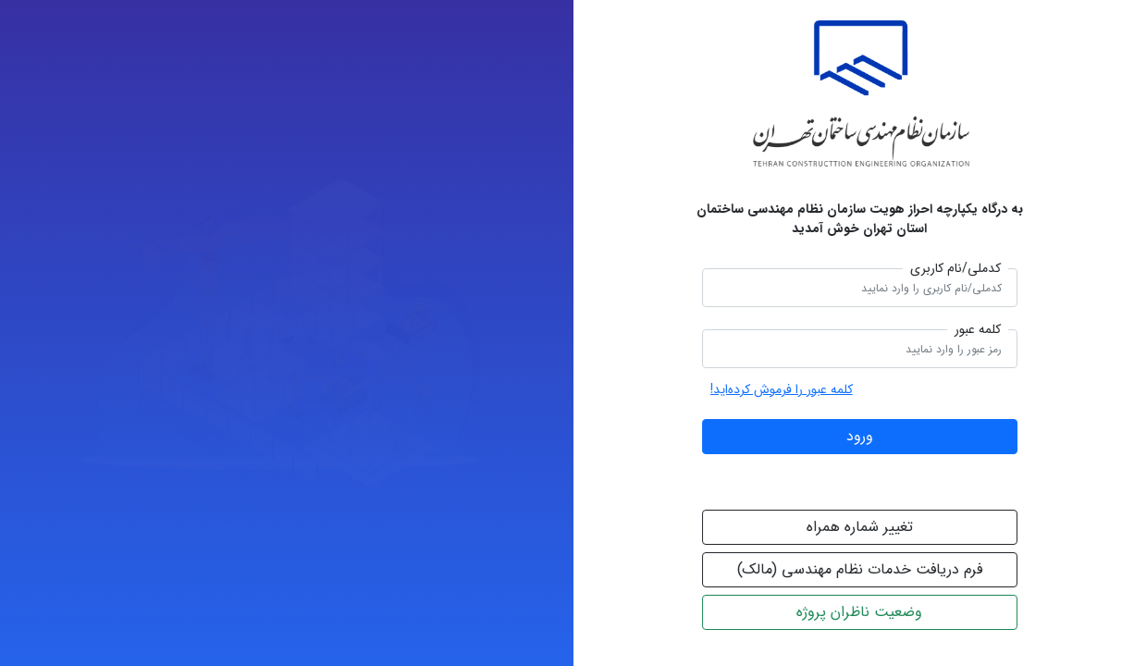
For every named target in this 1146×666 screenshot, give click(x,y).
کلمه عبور (980, 329)
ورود (862, 436)
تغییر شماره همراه (862, 526)
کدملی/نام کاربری (958, 268)
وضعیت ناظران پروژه (862, 611)
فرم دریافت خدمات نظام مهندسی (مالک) (862, 569)
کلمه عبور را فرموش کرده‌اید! (784, 389)
